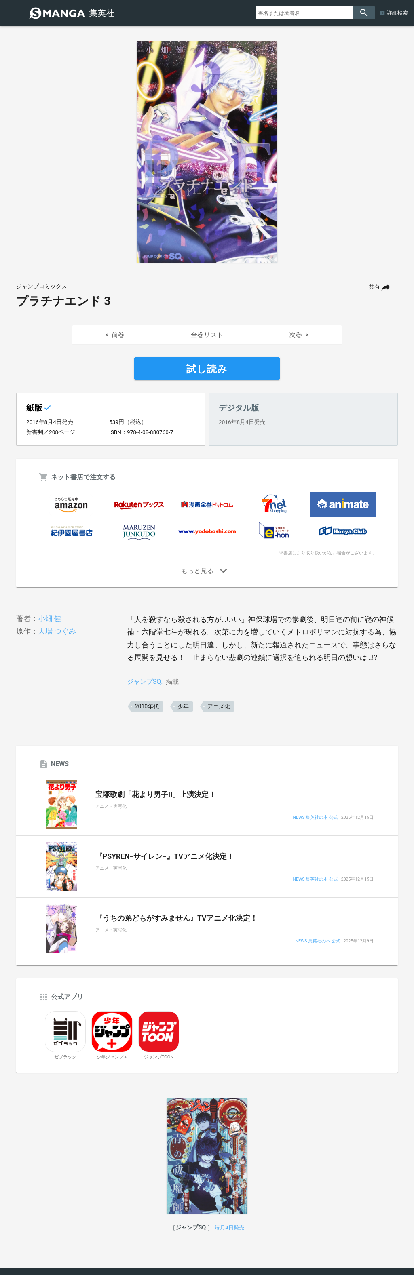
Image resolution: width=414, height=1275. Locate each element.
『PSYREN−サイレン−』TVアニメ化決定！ (164, 856)
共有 (374, 287)
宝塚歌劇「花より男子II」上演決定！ (155, 794)
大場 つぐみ (57, 631)
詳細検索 (397, 13)
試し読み (207, 369)
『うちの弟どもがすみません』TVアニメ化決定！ (176, 918)
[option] (207, 152)
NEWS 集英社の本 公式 (315, 818)
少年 (183, 706)
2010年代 (147, 706)
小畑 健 (49, 618)
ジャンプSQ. (145, 681)
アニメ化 (218, 706)
